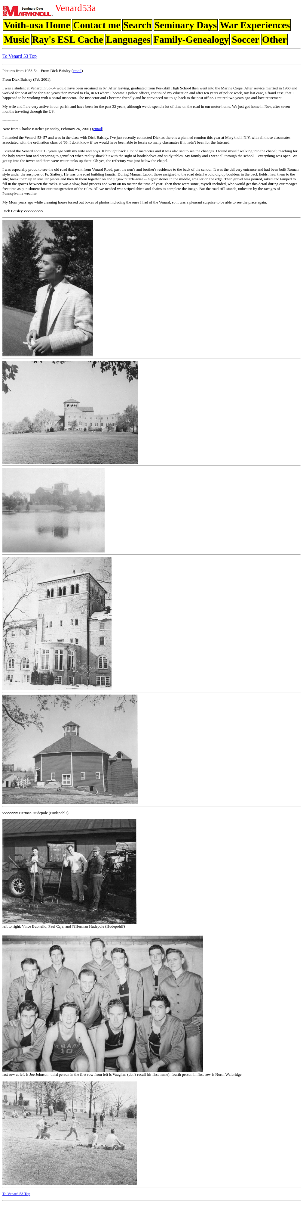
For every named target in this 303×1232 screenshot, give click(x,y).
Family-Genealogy (191, 39)
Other (274, 39)
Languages (128, 39)
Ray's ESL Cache (67, 39)
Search (137, 25)
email (77, 70)
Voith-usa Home (37, 25)
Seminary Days (186, 25)
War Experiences (255, 25)
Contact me (96, 25)
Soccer (245, 39)
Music (16, 39)
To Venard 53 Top (19, 56)
